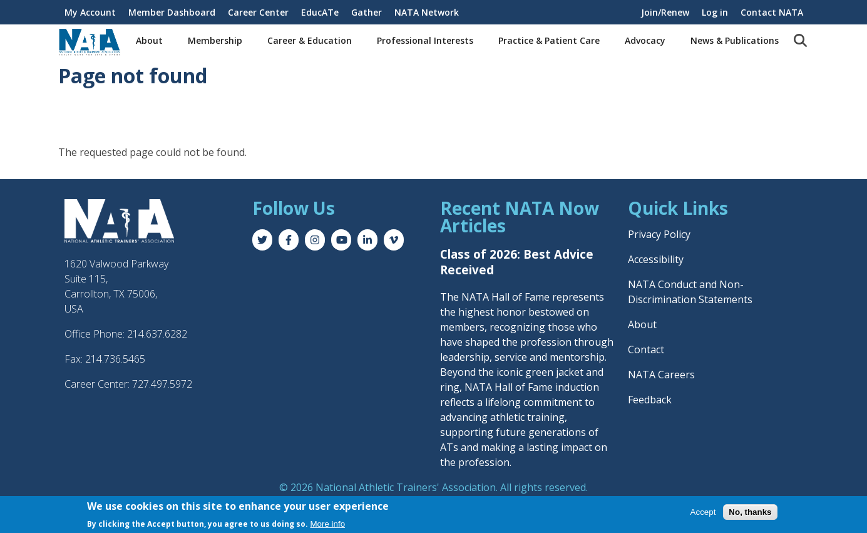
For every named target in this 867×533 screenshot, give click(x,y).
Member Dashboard (171, 12)
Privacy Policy (659, 234)
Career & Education (309, 40)
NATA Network (426, 12)
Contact (646, 349)
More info (328, 524)
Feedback (650, 399)
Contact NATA (772, 12)
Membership (215, 40)
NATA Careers (661, 374)
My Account (90, 12)
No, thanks (750, 512)
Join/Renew (665, 12)
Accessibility (656, 259)
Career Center (258, 12)
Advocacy (645, 40)
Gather (366, 12)
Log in (715, 12)
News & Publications (734, 40)
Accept (703, 512)
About (149, 40)
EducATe (320, 12)
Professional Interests (425, 40)
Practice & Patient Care (549, 40)
